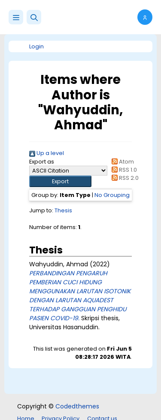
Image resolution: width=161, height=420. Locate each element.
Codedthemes (77, 406)
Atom (121, 161)
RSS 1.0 (123, 169)
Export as (41, 161)
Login (36, 46)
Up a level (46, 153)
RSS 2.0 (124, 178)
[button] (34, 17)
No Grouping (112, 195)
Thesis (63, 210)
